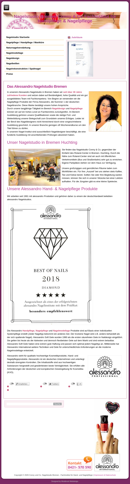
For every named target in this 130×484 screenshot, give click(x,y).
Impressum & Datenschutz (105, 475)
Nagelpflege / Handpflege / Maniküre (25, 42)
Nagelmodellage (14, 53)
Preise (9, 74)
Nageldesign (12, 58)
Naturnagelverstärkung (18, 47)
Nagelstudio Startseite (17, 37)
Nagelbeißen (12, 63)
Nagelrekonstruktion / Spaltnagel (23, 68)
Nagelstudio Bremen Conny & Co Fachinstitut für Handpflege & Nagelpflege (65, 18)
